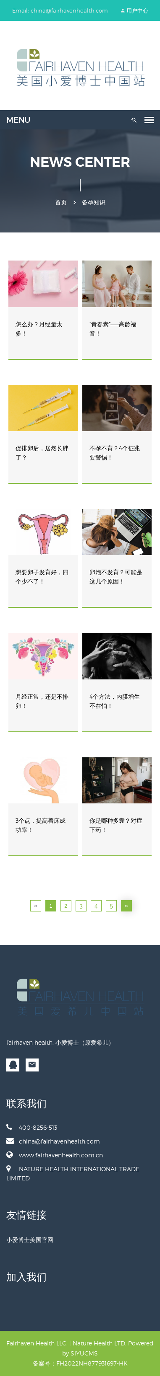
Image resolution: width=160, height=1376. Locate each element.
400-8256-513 (31, 1127)
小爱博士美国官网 (29, 1239)
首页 (61, 202)
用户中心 (137, 10)
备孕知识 (93, 202)
